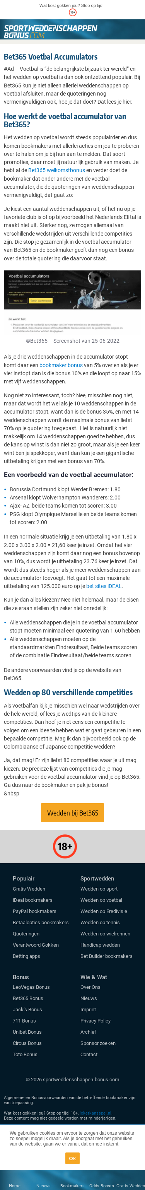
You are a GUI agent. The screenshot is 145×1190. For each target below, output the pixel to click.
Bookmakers (72, 1185)
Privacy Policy (95, 1021)
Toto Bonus (25, 1054)
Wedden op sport (99, 889)
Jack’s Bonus (27, 1009)
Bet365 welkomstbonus (56, 170)
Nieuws (88, 998)
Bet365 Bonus (28, 998)
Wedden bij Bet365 (72, 812)
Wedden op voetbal (101, 900)
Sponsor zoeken (98, 1043)
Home (14, 1185)
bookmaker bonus (61, 365)
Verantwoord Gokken (36, 945)
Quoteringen (26, 934)
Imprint (88, 1009)
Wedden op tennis (100, 922)
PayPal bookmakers (35, 911)
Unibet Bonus (27, 1032)
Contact (88, 1054)
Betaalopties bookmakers (41, 922)
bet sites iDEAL (104, 586)
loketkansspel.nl (95, 1113)
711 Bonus (24, 1021)
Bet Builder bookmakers (106, 956)
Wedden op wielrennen (105, 934)
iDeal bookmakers (33, 900)
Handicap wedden (100, 945)
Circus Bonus (27, 1043)
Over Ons (90, 987)
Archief (88, 1032)
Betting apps (26, 956)
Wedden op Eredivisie (103, 911)
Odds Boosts (101, 1185)
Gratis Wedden (29, 889)
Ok (72, 1158)
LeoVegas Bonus (31, 987)
